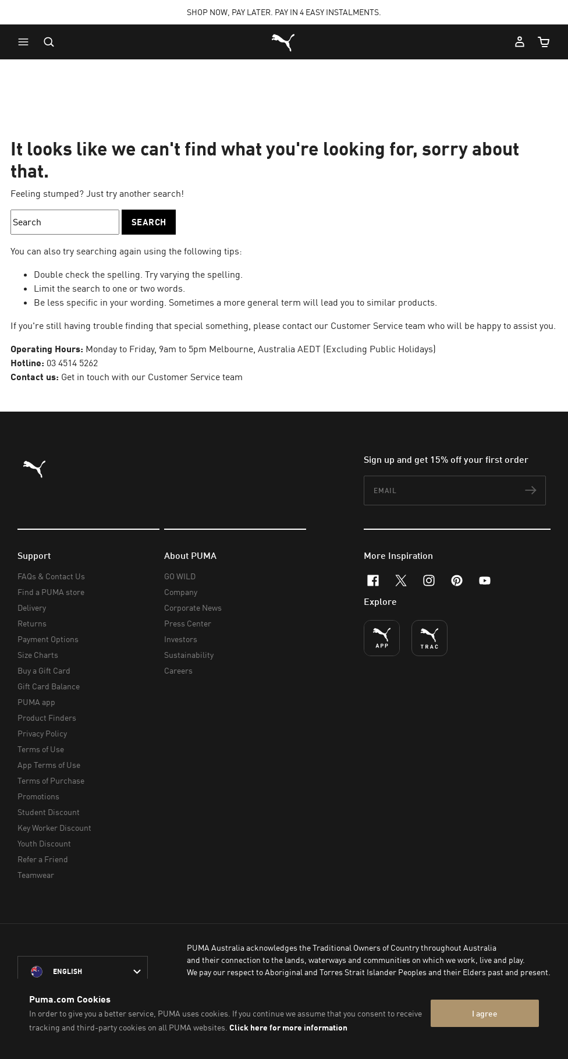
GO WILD (180, 576)
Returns (32, 623)
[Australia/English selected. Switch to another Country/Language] (82, 972)
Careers (178, 670)
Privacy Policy (42, 733)
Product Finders (46, 717)
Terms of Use (40, 749)
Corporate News (193, 607)
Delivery (31, 607)
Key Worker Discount (54, 828)
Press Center (187, 623)
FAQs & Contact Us (51, 576)
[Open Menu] (26, 42)
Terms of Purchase (50, 780)
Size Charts (37, 655)
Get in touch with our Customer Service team (152, 376)
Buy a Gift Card (43, 670)
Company (180, 592)
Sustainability (189, 655)
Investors (180, 639)
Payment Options (48, 639)
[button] (26, 42)
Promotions (38, 796)
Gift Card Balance (48, 686)
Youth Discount (44, 843)
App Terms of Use (48, 765)
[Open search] (49, 42)
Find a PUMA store (50, 592)
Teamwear (35, 875)
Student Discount (48, 812)
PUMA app (36, 702)
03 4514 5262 (72, 363)
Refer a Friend (42, 859)
